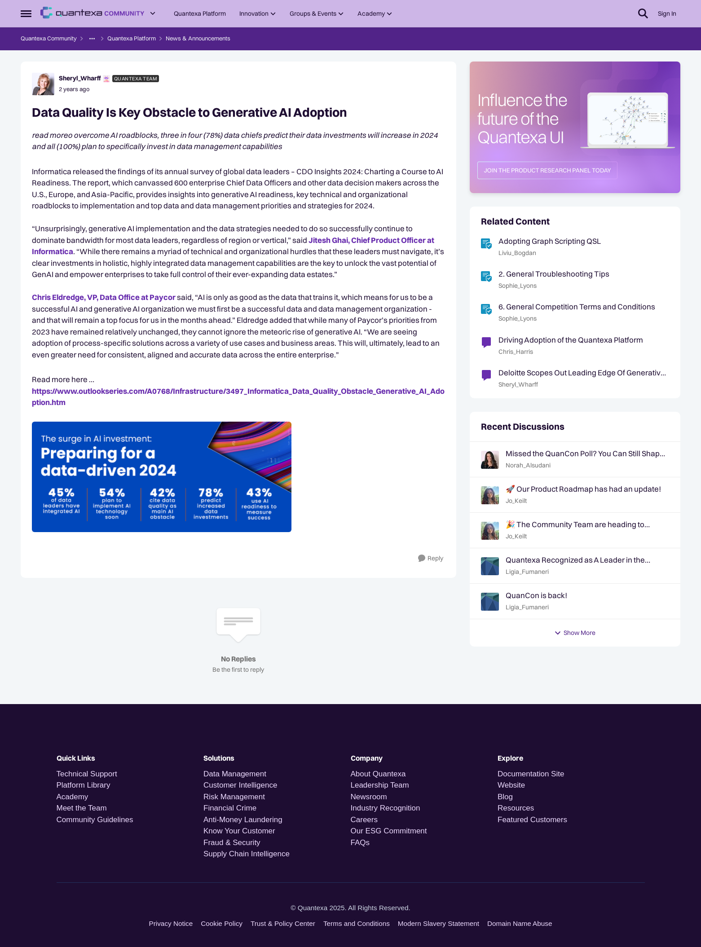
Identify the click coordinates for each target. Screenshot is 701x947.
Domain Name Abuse (519, 923)
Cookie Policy (221, 923)
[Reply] (430, 558)
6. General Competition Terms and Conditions (576, 306)
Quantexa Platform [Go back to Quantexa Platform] (131, 38)
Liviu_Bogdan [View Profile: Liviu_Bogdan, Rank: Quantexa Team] (517, 253)
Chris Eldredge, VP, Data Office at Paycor (104, 297)
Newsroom (369, 797)
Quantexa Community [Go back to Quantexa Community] (49, 38)
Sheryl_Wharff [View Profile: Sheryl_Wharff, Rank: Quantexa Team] (80, 78)
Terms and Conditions (356, 923)
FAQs (360, 842)
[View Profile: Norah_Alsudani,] (490, 460)
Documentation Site (531, 774)
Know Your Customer (239, 831)
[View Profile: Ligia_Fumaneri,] (490, 566)
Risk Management (234, 797)
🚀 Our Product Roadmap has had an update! (583, 488)
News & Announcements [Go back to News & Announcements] (198, 38)
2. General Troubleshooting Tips (553, 273)
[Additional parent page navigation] (92, 38)
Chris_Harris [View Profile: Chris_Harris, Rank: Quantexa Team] (515, 352)
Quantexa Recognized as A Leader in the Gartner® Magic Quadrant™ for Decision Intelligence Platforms (575, 560)
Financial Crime (229, 808)
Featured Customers (532, 819)
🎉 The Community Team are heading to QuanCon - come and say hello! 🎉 (575, 524)
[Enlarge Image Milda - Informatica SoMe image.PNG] (238, 477)
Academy (74, 797)
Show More (574, 633)
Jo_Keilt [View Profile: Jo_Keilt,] (516, 501)
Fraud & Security (231, 842)
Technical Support (87, 774)
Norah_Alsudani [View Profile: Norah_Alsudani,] (528, 465)
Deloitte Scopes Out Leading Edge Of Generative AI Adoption (581, 373)
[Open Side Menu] (26, 13)
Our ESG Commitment (389, 831)
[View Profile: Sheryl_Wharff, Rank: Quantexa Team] (43, 84)
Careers (364, 819)
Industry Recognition (385, 808)
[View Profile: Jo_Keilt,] (490, 495)
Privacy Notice (171, 923)
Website (511, 785)
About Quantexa (378, 774)
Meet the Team (82, 808)
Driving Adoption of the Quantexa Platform (570, 339)
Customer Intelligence (240, 785)
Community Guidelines (95, 819)
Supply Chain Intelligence (246, 854)
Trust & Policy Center (283, 923)
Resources (516, 808)
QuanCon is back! (536, 595)
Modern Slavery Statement (438, 923)
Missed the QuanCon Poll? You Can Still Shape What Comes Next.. (585, 453)
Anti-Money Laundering (242, 819)
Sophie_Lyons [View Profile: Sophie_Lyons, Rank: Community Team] (517, 286)
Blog (505, 797)
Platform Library (83, 785)
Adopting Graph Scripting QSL (549, 241)
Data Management (234, 774)
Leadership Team (380, 785)
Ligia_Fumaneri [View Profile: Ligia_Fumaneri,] (527, 572)
